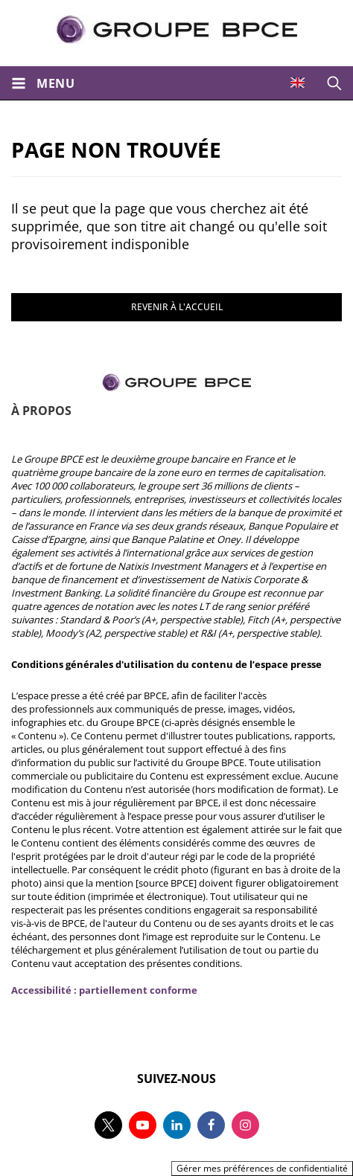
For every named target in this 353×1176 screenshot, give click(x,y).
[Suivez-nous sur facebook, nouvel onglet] (211, 1125)
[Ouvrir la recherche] (334, 83)
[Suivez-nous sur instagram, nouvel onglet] (245, 1125)
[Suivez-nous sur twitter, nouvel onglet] (108, 1125)
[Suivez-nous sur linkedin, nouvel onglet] (177, 1125)
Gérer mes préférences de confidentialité (262, 1168)
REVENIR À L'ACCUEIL (177, 307)
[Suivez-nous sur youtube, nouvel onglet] (142, 1125)
